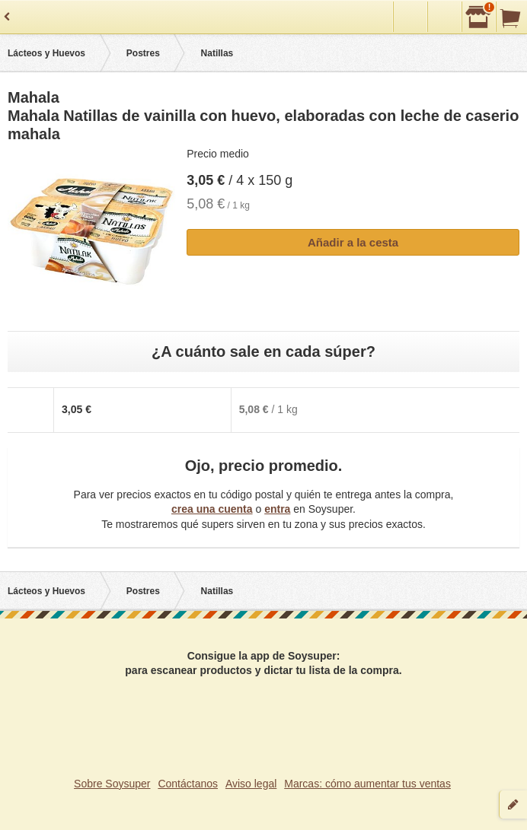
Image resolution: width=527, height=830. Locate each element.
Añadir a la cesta (353, 242)
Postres (143, 53)
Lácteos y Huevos (46, 53)
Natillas (217, 53)
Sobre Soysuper (112, 784)
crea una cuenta (212, 509)
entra (277, 509)
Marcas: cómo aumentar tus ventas (367, 784)
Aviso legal (250, 784)
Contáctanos (188, 784)
